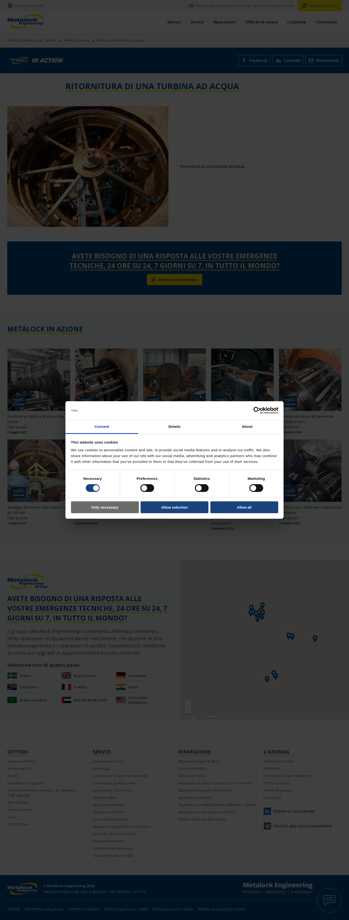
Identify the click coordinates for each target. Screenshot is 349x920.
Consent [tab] (102, 426)
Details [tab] (174, 426)
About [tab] (247, 426)
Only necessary (104, 507)
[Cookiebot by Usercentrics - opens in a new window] (257, 410)
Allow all (244, 507)
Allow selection (174, 507)
